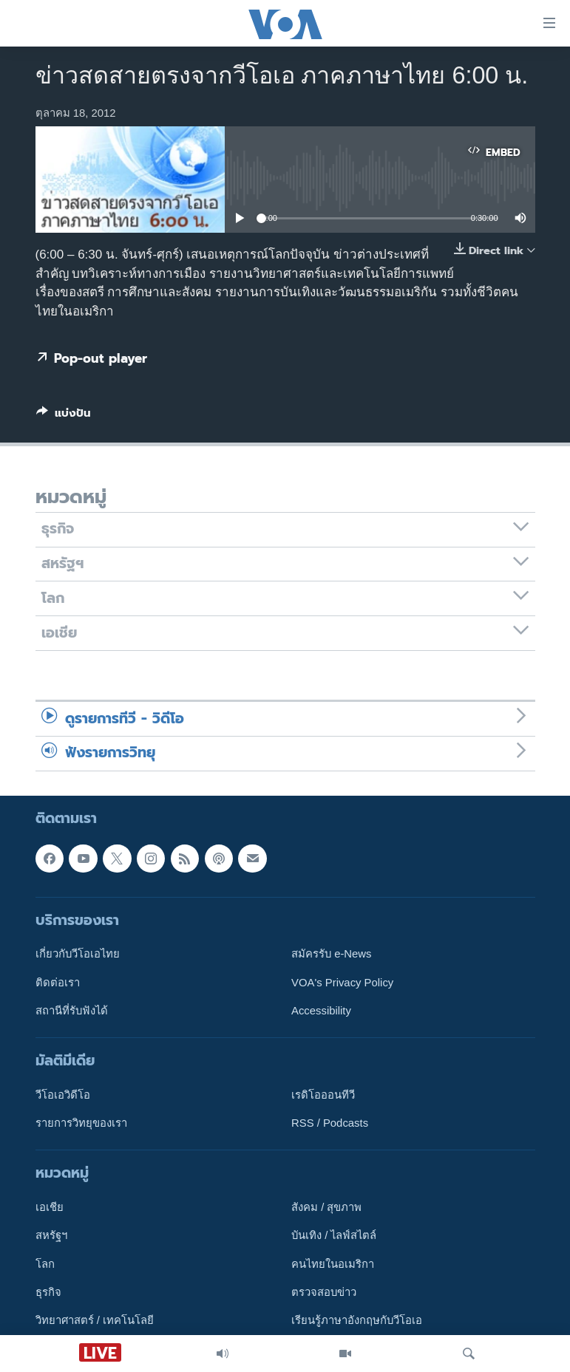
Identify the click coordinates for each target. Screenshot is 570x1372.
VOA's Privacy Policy (342, 982)
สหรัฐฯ (51, 1235)
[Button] (63, 416)
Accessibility (321, 1010)
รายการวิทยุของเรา (81, 1123)
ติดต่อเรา (57, 982)
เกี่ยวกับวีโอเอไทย (77, 954)
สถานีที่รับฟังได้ (71, 1010)
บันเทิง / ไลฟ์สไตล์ (333, 1235)
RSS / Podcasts (329, 1123)
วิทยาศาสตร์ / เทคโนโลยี (94, 1320)
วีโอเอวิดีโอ (62, 1094)
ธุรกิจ (48, 1292)
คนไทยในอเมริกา (332, 1263)
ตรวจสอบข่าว (323, 1292)
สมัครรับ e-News (331, 954)
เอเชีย (49, 1207)
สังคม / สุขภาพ (326, 1207)
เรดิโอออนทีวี (323, 1094)
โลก (45, 1263)
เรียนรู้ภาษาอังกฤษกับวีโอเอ (356, 1320)
